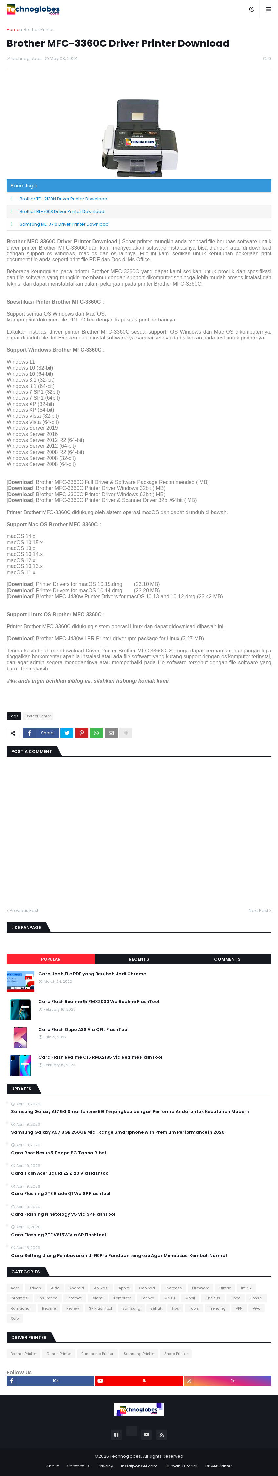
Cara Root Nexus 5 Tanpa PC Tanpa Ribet (58, 1153)
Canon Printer (58, 1353)
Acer (15, 1288)
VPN (239, 1308)
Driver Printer (218, 1466)
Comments (227, 959)
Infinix (246, 1288)
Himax (225, 1288)
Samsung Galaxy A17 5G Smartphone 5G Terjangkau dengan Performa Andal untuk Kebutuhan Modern (130, 1112)
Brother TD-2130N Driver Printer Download (63, 199)
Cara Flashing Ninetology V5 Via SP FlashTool (63, 1214)
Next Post (258, 910)
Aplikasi (101, 1288)
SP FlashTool (100, 1308)
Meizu (169, 1298)
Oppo (235, 1298)
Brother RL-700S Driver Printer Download (62, 211)
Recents (139, 959)
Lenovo (147, 1298)
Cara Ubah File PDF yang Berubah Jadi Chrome (92, 974)
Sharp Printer (176, 1353)
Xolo (15, 1318)
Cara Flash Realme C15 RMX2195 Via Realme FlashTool (100, 1057)
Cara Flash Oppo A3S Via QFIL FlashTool (83, 1030)
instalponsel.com (139, 1466)
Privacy (105, 1466)
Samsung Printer (139, 1353)
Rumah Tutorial (181, 1466)
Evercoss (173, 1288)
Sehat (155, 1308)
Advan (35, 1288)
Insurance (48, 1298)
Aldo (55, 1288)
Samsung (131, 1308)
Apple (124, 1288)
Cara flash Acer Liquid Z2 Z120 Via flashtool (60, 1173)
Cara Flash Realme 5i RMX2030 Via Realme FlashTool (98, 1002)
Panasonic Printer (97, 1353)
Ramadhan (21, 1308)
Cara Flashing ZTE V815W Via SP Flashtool (58, 1235)
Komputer (122, 1298)
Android (77, 1288)
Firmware (200, 1288)
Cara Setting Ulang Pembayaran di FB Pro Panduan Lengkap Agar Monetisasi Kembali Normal (119, 1256)
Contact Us (78, 1466)
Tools (194, 1308)
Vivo (256, 1308)
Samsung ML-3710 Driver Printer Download (64, 224)
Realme (49, 1308)
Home (13, 29)
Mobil (190, 1298)
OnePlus (212, 1298)
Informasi (20, 1298)
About (52, 1466)
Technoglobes (125, 1456)
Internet (75, 1298)
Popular (51, 959)
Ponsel (256, 1298)
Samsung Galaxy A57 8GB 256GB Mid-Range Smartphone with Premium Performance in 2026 (118, 1132)
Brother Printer (39, 29)
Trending (217, 1308)
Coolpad (147, 1288)
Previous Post (24, 910)
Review (72, 1308)
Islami (97, 1298)
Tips (175, 1308)
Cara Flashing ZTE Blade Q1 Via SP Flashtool (60, 1194)
